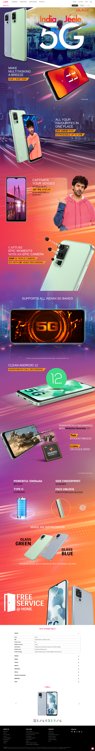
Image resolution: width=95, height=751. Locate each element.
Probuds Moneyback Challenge (32, 733)
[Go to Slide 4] (43, 720)
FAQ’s (49, 741)
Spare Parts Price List (30, 734)
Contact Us (50, 731)
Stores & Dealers (52, 737)
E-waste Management (30, 737)
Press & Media (6, 734)
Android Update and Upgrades (32, 744)
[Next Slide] (79, 703)
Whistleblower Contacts (53, 734)
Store (86, 1)
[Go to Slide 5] (46, 720)
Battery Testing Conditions (31, 742)
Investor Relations (7, 737)
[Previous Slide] (15, 703)
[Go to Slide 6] (49, 720)
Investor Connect (52, 736)
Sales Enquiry (51, 733)
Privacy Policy (6, 739)
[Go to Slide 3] (40, 720)
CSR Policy (5, 741)
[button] (47, 703)
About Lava (5, 731)
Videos (4, 733)
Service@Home (29, 731)
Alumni (4, 742)
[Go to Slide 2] (37, 720)
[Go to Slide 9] (57, 720)
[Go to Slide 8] (54, 720)
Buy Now (75, 5)
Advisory (28, 741)
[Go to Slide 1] (34, 720)
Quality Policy (29, 739)
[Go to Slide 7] (51, 720)
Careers (74, 1)
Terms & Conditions (52, 739)
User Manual (28, 736)
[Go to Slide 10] (60, 720)
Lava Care (81, 1)
